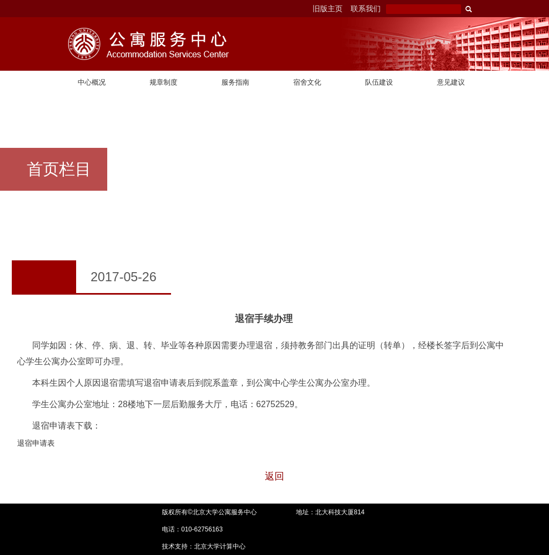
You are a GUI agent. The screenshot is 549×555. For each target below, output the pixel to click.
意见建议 (451, 82)
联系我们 (366, 8)
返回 (274, 476)
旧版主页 (328, 8)
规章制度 (163, 82)
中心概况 (92, 82)
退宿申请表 (36, 443)
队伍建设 (379, 82)
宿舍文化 (307, 82)
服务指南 (235, 82)
